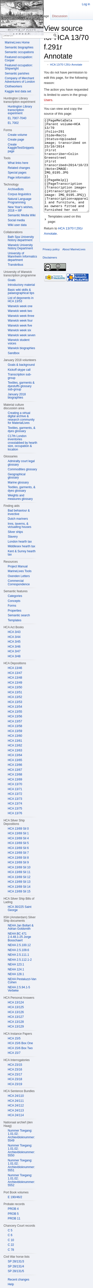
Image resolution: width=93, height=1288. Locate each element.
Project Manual (18, 566)
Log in (86, 4)
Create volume (17, 135)
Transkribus (15, 264)
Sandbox (13, 353)
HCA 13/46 (15, 668)
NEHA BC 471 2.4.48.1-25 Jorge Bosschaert (19, 937)
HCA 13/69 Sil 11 (19, 872)
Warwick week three (21, 316)
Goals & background (21, 365)
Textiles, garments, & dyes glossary (21, 429)
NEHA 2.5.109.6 (18, 950)
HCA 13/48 (15, 677)
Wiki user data (17, 225)
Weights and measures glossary (20, 497)
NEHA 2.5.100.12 (19, 945)
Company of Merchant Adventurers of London (20, 79)
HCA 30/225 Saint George (19, 908)
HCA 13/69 (15, 779)
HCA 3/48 (14, 656)
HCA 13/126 (16, 1012)
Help (11, 1284)
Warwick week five (20, 325)
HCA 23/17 (15, 1074)
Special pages (17, 172)
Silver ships (15, 532)
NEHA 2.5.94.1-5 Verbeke (19, 989)
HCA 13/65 (15, 760)
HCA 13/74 (15, 803)
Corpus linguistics (19, 194)
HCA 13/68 (15, 774)
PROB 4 (13, 1209)
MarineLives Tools (19, 571)
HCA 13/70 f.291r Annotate (66, 64)
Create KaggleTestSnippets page (21, 148)
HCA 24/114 (16, 1115)
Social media (16, 220)
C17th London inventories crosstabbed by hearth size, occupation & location (22, 442)
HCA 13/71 (15, 789)
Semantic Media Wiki (21, 215)
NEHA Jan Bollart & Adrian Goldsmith (20, 927)
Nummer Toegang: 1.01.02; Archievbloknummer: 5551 (21, 1165)
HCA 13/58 (15, 726)
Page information (19, 177)
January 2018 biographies (17, 396)
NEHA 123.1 (16, 964)
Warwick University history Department (20, 246)
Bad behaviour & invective (19, 512)
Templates (14, 620)
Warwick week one (20, 306)
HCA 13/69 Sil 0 (18, 828)
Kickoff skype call (19, 369)
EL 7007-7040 (17, 118)
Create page (16, 139)
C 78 (11, 1249)
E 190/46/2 (15, 1197)
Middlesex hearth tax (21, 546)
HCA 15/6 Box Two (20, 1048)
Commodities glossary (22, 469)
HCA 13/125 (16, 1007)
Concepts (14, 601)
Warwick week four (20, 320)
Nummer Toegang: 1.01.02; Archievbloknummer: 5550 (21, 1150)
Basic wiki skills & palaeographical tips (21, 291)
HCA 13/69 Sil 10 (19, 867)
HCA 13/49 (15, 682)
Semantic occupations (19, 52)
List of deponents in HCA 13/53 (20, 299)
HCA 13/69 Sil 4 (18, 838)
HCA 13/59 (15, 731)
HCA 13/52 (15, 697)
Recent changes (18, 1279)
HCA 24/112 (16, 1105)
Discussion (59, 16)
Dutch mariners (18, 518)
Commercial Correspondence (19, 582)
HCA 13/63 (15, 750)
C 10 (11, 1240)
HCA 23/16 (15, 1069)
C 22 (11, 1245)
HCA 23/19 (15, 1084)
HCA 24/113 (16, 1110)
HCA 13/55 (15, 711)
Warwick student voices (19, 341)
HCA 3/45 (14, 641)
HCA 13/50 (15, 687)
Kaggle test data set (18, 91)
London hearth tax (20, 541)
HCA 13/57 (15, 721)
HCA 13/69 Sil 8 (18, 857)
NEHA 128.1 (16, 974)
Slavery (13, 536)
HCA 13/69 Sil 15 (19, 891)
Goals (11, 280)
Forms (12, 605)
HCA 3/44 (14, 637)
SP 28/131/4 (16, 1266)
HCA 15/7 (14, 1053)
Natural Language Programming (19, 200)
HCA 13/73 (15, 799)
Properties (14, 610)
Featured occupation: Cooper (19, 58)
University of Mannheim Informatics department (22, 257)
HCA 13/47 (15, 673)
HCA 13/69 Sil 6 (18, 848)
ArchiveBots (16, 189)
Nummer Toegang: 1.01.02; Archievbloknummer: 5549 (21, 1135)
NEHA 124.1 (16, 969)
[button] (66, 238)
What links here (18, 163)
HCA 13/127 (16, 1017)
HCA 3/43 (14, 632)
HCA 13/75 (15, 808)
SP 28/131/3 (16, 1261)
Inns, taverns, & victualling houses (19, 525)
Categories (15, 596)
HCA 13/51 (15, 692)
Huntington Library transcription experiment (20, 110)
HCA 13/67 (15, 770)
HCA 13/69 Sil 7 (18, 852)
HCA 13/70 (15, 784)
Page (45, 16)
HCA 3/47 (14, 651)
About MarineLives (74, 267)
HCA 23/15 (15, 1065)
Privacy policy (51, 267)
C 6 (10, 1235)
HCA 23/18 (15, 1079)
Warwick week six (19, 330)
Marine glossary (18, 482)
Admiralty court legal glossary (21, 462)
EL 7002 (13, 123)
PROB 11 (14, 1218)
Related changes (19, 168)
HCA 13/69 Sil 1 (18, 833)
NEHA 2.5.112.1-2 (20, 959)
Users (48, 100)
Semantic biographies (19, 47)
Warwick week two (20, 311)
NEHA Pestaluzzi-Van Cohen (22, 980)
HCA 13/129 (16, 1026)
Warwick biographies (21, 348)
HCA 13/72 (15, 794)
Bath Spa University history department (21, 238)
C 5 (10, 1230)
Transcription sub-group (19, 376)
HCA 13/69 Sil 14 (19, 886)
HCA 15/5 (14, 1038)
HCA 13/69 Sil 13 (19, 881)
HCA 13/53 (15, 702)
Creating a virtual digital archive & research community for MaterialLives (21, 418)
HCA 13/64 (15, 755)
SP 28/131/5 (16, 1271)
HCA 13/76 (15, 813)
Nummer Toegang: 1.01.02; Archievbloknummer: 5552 (21, 1180)
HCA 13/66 (15, 765)
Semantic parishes (17, 73)
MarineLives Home (17, 42)
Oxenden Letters (19, 576)
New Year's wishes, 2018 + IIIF (20, 208)
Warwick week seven (21, 335)
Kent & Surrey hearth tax (21, 553)
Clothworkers (13, 86)
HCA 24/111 (16, 1101)
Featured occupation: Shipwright (19, 67)
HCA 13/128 (16, 1022)
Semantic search (19, 615)
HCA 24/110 (16, 1096)
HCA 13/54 (15, 706)
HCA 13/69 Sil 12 (19, 877)
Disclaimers (50, 276)
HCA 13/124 (16, 1002)
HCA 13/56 (15, 716)
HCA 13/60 (15, 735)
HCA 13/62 (15, 745)
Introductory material (21, 285)
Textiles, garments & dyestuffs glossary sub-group (21, 386)
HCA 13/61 (15, 740)
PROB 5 (13, 1213)
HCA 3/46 (14, 646)
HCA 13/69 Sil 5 (18, 843)
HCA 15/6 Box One (20, 1043)
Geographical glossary (16, 476)
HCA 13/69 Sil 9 (18, 862)
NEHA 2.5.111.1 (18, 955)
